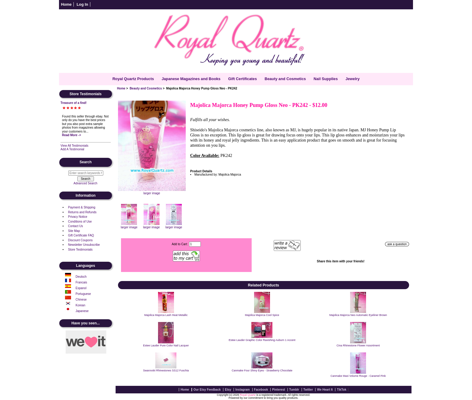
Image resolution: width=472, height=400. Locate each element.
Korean (80, 305)
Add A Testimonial (72, 149)
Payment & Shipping (81, 207)
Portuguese (83, 293)
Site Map (74, 231)
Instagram (242, 389)
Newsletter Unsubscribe (84, 244)
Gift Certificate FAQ (81, 235)
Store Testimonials (80, 249)
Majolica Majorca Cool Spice (262, 315)
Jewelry (353, 79)
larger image (129, 225)
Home (66, 4)
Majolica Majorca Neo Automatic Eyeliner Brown (358, 315)
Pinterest (278, 389)
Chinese (81, 299)
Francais (81, 282)
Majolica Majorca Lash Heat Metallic (166, 315)
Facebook (261, 389)
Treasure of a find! (74, 103)
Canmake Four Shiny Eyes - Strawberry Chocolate (262, 370)
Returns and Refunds (82, 212)
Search (85, 162)
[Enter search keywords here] (85, 173)
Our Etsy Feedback (207, 389)
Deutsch (81, 276)
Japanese (82, 311)
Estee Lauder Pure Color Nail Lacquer (166, 345)
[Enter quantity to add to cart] (195, 244)
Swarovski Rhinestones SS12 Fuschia (166, 370)
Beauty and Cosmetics (146, 88)
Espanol (81, 288)
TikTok (341, 389)
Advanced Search (85, 183)
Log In (82, 4)
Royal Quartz (248, 394)
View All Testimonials (74, 145)
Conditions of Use (80, 221)
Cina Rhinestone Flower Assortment (358, 345)
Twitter (308, 389)
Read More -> (71, 135)
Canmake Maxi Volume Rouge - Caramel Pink (358, 375)
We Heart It (325, 389)
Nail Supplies (326, 79)
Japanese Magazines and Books (191, 79)
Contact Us (75, 226)
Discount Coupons (80, 240)
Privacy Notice (77, 216)
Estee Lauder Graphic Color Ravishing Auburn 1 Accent (262, 340)
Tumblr (294, 389)
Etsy (228, 389)
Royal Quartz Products (133, 79)
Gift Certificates (242, 79)
